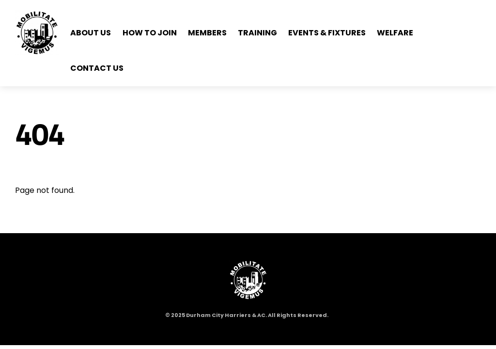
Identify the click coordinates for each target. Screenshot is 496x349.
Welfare (395, 32)
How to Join (150, 32)
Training (257, 32)
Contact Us (97, 68)
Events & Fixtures (327, 32)
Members (207, 32)
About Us (90, 32)
